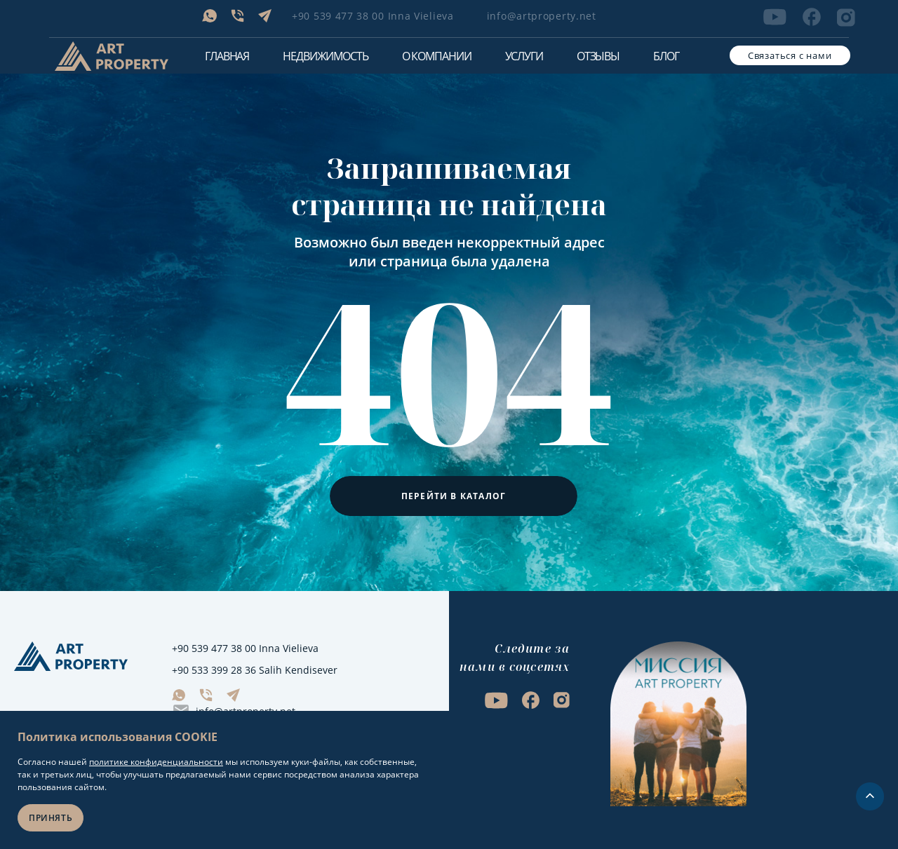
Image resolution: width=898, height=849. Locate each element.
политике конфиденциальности (156, 762)
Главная (227, 56)
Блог (666, 56)
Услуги (524, 56)
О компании (436, 56)
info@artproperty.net (541, 15)
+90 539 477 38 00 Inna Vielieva (373, 15)
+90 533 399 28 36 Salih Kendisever (254, 670)
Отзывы (598, 56)
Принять (50, 818)
